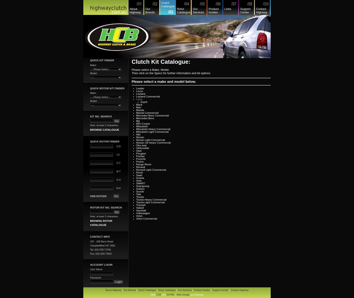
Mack (139, 104)
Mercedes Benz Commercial (152, 115)
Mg (138, 121)
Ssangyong (142, 186)
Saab (139, 175)
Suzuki (140, 191)
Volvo (139, 216)
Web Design (183, 294)
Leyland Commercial (148, 96)
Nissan (140, 137)
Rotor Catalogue (183, 10)
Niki (138, 134)
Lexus (139, 91)
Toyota (140, 197)
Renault (140, 167)
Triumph (141, 205)
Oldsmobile (142, 148)
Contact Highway (261, 10)
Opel (139, 150)
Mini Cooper (143, 123)
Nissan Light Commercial (150, 140)
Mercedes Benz (145, 118)
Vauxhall (141, 210)
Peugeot (141, 153)
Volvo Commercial (146, 218)
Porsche (141, 159)
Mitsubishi (142, 126)
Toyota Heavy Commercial (151, 199)
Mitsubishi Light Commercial (152, 131)
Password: (95, 277)
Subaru (140, 188)
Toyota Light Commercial (150, 202)
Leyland (140, 93)
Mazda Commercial (147, 112)
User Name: (96, 269)
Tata (138, 194)
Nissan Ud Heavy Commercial (153, 142)
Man (138, 107)
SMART (140, 183)
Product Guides (214, 10)
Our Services (198, 10)
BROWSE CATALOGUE (104, 129)
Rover (139, 172)
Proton (140, 161)
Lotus (139, 99)
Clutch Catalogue (168, 4)
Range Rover (143, 164)
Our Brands (150, 10)
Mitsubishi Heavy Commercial (153, 129)
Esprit (144, 102)
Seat (139, 180)
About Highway (135, 10)
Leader (140, 88)
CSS (158, 294)
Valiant (140, 207)
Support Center (245, 10)
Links (227, 9)
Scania (140, 178)
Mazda (140, 110)
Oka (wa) (141, 145)
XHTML (170, 294)
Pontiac (140, 156)
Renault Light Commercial (151, 169)
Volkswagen (143, 213)
